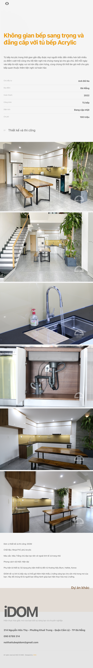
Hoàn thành (8, 95)
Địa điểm (7, 88)
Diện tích (7, 110)
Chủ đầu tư (8, 81)
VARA (34, 655)
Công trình (8, 102)
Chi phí (6, 117)
